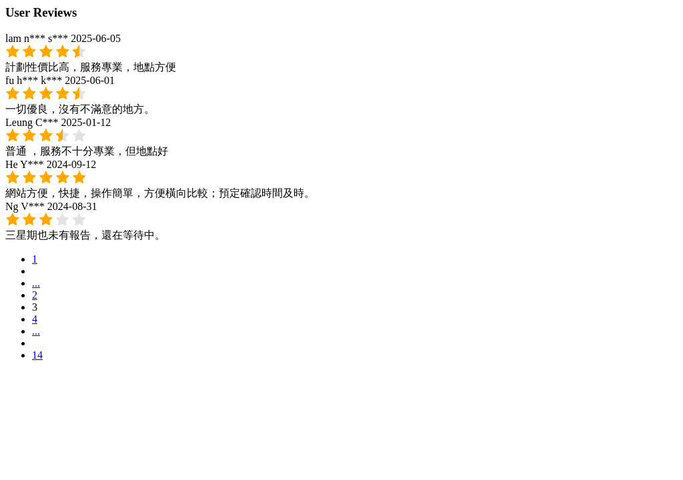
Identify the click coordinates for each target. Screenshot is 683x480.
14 (37, 355)
